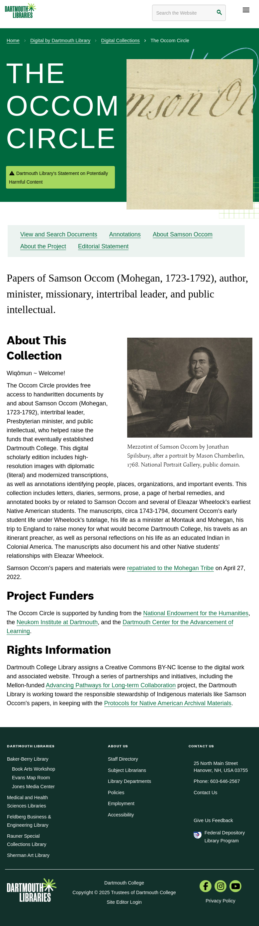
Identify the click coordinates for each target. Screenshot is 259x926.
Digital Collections (120, 40)
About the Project (43, 246)
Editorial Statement (103, 246)
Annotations (125, 234)
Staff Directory (123, 759)
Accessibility (121, 814)
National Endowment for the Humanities (195, 613)
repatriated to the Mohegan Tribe (170, 568)
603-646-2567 (225, 781)
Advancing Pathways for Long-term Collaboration (111, 685)
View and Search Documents (58, 234)
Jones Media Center (33, 786)
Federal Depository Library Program (225, 836)
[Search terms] (189, 13)
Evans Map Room (31, 777)
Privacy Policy (220, 900)
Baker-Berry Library (27, 759)
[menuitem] (206, 886)
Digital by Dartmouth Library (60, 40)
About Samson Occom (183, 234)
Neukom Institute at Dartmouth (57, 622)
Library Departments (129, 781)
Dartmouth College (124, 882)
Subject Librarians (127, 770)
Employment (121, 803)
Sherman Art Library (28, 855)
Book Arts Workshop (33, 769)
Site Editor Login (124, 902)
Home (13, 40)
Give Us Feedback (213, 820)
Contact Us (205, 792)
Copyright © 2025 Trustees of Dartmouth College (124, 892)
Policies (116, 792)
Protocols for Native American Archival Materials (167, 703)
